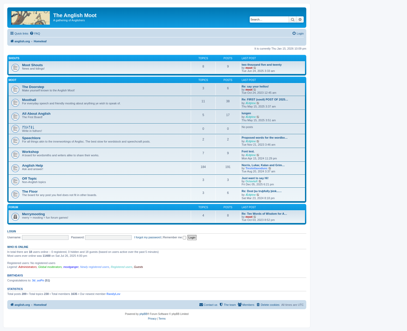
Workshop (30, 152)
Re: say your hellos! (255, 86)
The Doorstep (33, 87)
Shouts (14, 58)
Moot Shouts (32, 65)
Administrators (27, 266)
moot (249, 67)
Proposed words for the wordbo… (265, 137)
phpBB (143, 314)
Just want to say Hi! (255, 178)
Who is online (17, 246)
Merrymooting (33, 214)
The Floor (30, 191)
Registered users (121, 266)
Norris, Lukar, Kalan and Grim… (263, 165)
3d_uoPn (38, 280)
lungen (246, 113)
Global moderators (50, 266)
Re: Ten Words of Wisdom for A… (264, 213)
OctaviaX (252, 181)
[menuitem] (35, 33)
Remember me (174, 237)
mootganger (71, 266)
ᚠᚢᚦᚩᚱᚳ (28, 127)
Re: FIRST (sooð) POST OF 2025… (265, 99)
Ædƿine (251, 103)
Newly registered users (94, 266)
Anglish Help (32, 165)
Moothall (29, 100)
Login (11, 231)
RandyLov (113, 293)
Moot (12, 80)
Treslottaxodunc (257, 168)
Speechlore (31, 138)
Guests (138, 266)
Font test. (248, 151)
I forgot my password (147, 237)
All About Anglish (36, 114)
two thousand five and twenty (262, 64)
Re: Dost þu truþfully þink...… (262, 191)
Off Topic (29, 178)
